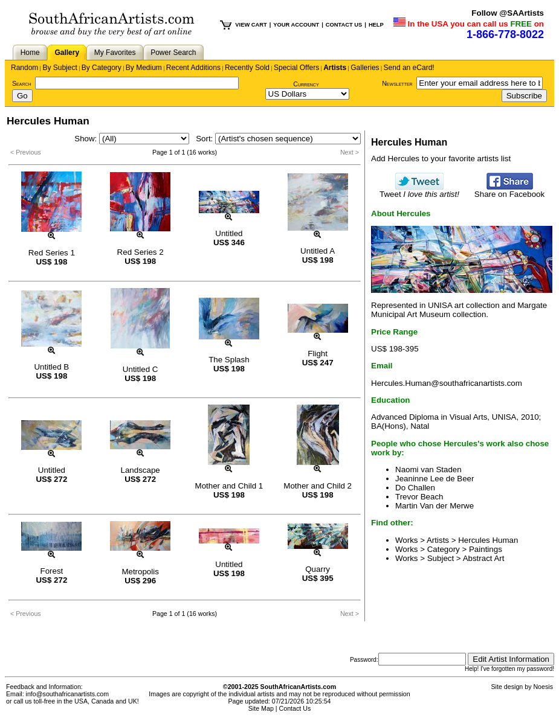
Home (30, 52)
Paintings (485, 549)
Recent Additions (193, 67)
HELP (376, 25)
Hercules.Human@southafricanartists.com (446, 383)
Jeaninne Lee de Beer (434, 478)
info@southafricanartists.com (67, 693)
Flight (318, 353)
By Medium (144, 67)
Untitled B (51, 366)
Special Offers (296, 67)
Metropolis (139, 571)
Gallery (66, 52)
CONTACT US (344, 25)
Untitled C (140, 369)
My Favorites (115, 52)
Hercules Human (488, 540)
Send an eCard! (409, 67)
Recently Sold (247, 67)
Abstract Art (484, 558)
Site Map (261, 708)
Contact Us (295, 708)
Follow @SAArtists (507, 13)
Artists (334, 67)
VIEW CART (251, 25)
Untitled (228, 233)
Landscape (140, 470)
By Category (101, 67)
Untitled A (317, 250)
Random (24, 67)
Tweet (419, 190)
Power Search (173, 52)
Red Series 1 (51, 252)
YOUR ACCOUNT (296, 25)
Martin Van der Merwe (434, 505)
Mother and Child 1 (229, 485)
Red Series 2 (140, 252)
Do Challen (415, 487)
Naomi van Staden (428, 469)
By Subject (59, 67)
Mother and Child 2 (317, 485)
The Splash (228, 359)
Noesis (543, 686)
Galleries (365, 67)
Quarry (317, 569)
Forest (51, 570)
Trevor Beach (419, 496)
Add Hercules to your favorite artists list (441, 158)
